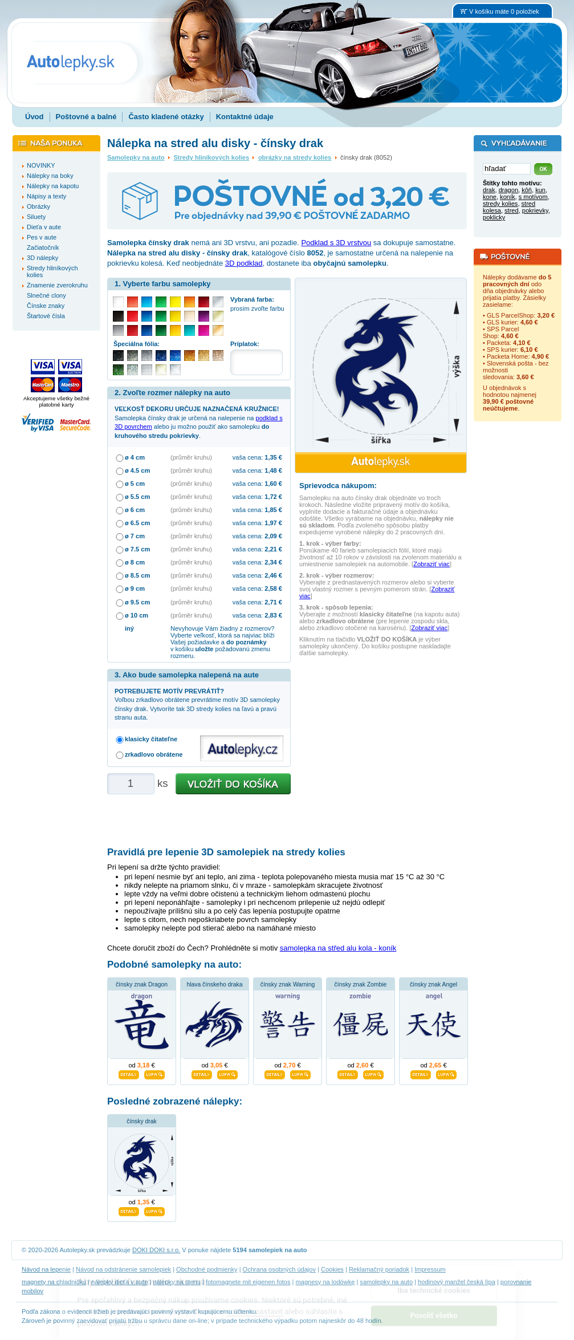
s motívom (533, 196)
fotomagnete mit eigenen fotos (248, 1281)
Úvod (34, 116)
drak (489, 189)
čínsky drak (142, 1121)
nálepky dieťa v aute (119, 1281)
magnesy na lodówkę (325, 1281)
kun (540, 189)
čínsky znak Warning (287, 984)
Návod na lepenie (46, 1269)
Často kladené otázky (165, 116)
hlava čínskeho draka (214, 984)
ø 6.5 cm (137, 522)
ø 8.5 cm (137, 575)
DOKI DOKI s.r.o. (156, 1249)
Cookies (332, 1269)
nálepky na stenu (177, 1281)
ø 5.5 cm (137, 496)
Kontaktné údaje (245, 116)
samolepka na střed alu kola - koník (338, 948)
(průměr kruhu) (191, 457)
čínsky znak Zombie (361, 984)
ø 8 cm (135, 562)
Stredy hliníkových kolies (211, 157)
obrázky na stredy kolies (294, 157)
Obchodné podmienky (206, 1269)
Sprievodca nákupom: (338, 485)
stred (511, 210)
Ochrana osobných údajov (279, 1269)
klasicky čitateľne (151, 739)
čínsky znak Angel (433, 984)
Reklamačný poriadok (379, 1269)
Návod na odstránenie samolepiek (123, 1269)
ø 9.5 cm (137, 602)
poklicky (494, 217)
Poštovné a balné (86, 116)
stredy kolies (500, 203)
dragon (508, 189)
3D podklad (244, 263)
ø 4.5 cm (137, 470)
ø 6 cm (135, 509)
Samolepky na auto (136, 157)
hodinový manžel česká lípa (456, 1281)
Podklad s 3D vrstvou (336, 242)
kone (489, 196)
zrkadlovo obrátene (153, 754)
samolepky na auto (386, 1281)
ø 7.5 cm (137, 549)
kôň (527, 189)
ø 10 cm (136, 615)
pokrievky (535, 210)
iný (129, 628)
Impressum (430, 1269)
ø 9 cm (135, 588)
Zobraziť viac (431, 564)
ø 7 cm (135, 536)
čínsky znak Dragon (142, 984)
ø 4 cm (135, 457)
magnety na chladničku (54, 1281)
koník (507, 196)
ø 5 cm (135, 483)
